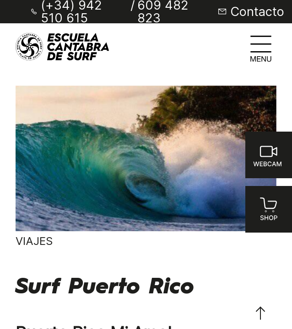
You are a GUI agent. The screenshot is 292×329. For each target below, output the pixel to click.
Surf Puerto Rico (105, 287)
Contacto (257, 11)
